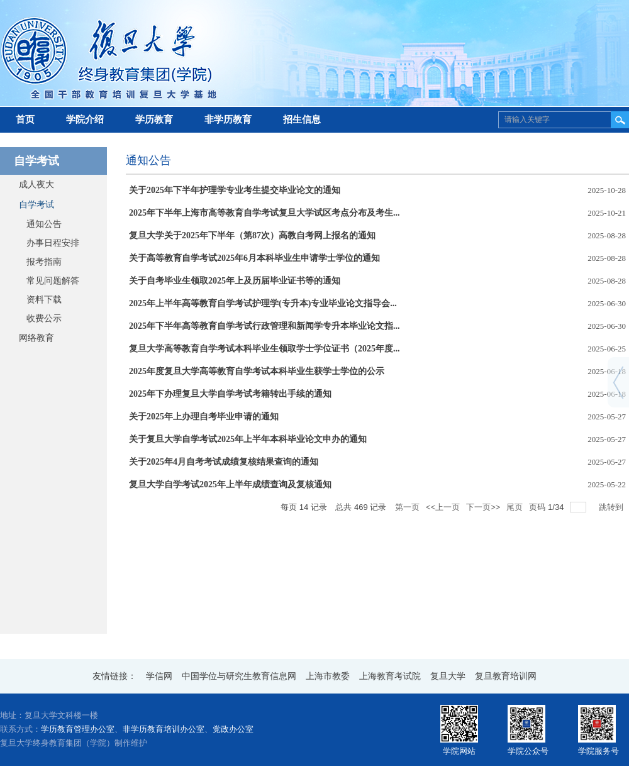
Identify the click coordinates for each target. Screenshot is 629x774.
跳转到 (612, 507)
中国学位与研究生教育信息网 (239, 676)
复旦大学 (447, 676)
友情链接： (114, 676)
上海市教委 (328, 676)
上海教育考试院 (390, 676)
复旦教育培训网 (506, 676)
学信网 (159, 676)
